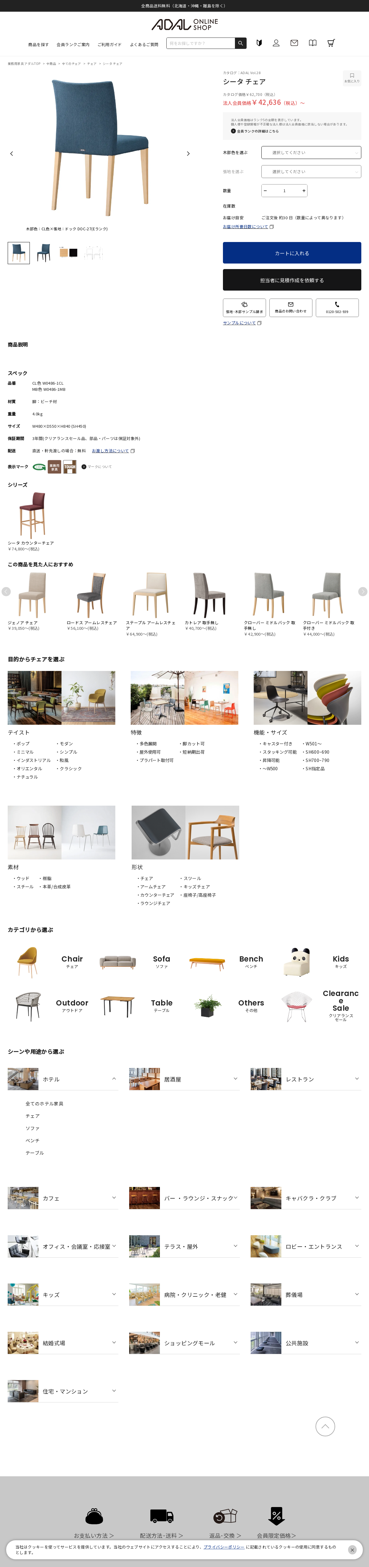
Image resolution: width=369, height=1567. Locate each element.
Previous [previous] (11, 153)
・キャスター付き (275, 743)
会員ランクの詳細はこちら (258, 131)
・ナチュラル (25, 777)
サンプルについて (239, 323)
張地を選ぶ (233, 171)
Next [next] (188, 153)
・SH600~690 (315, 752)
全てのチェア (72, 63)
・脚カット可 (191, 743)
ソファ (33, 1128)
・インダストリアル (31, 760)
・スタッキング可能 (277, 752)
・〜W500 (268, 768)
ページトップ (325, 1426)
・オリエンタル (27, 768)
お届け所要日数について (245, 226)
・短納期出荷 (191, 752)
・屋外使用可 (148, 752)
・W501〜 (311, 743)
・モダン (64, 743)
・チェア (144, 878)
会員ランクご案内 (73, 44)
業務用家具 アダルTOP (24, 63)
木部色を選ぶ (235, 152)
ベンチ (33, 1140)
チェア (92, 63)
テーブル (35, 1152)
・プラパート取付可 (154, 760)
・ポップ (20, 743)
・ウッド (20, 878)
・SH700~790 (315, 760)
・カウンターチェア (155, 895)
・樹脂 (44, 878)
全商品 (51, 63)
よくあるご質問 (144, 44)
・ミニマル (23, 752)
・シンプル (66, 752)
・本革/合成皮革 (54, 886)
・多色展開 (146, 743)
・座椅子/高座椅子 (197, 895)
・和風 (62, 760)
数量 (227, 190)
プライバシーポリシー (224, 1547)
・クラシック (68, 768)
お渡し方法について (110, 451)
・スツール (190, 878)
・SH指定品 (313, 768)
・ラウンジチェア (153, 903)
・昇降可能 (269, 760)
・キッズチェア (194, 886)
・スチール (23, 886)
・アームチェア (151, 886)
